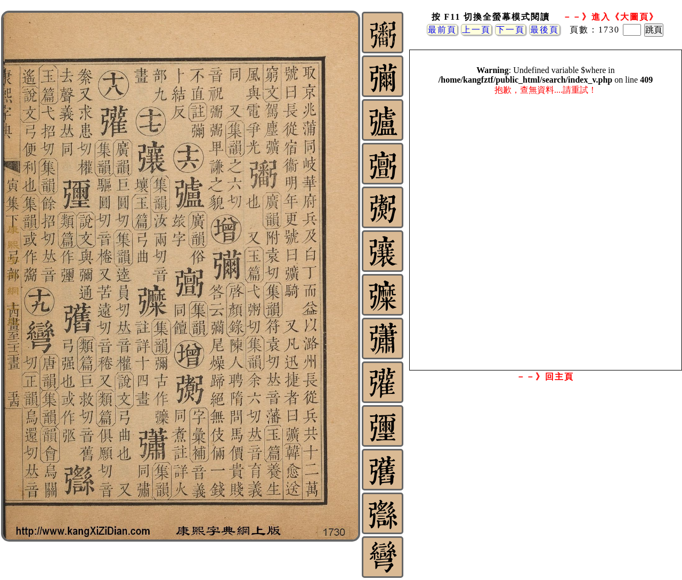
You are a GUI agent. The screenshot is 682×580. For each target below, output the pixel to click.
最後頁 (544, 29)
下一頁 (510, 29)
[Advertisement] (545, 470)
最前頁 (442, 29)
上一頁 (476, 29)
